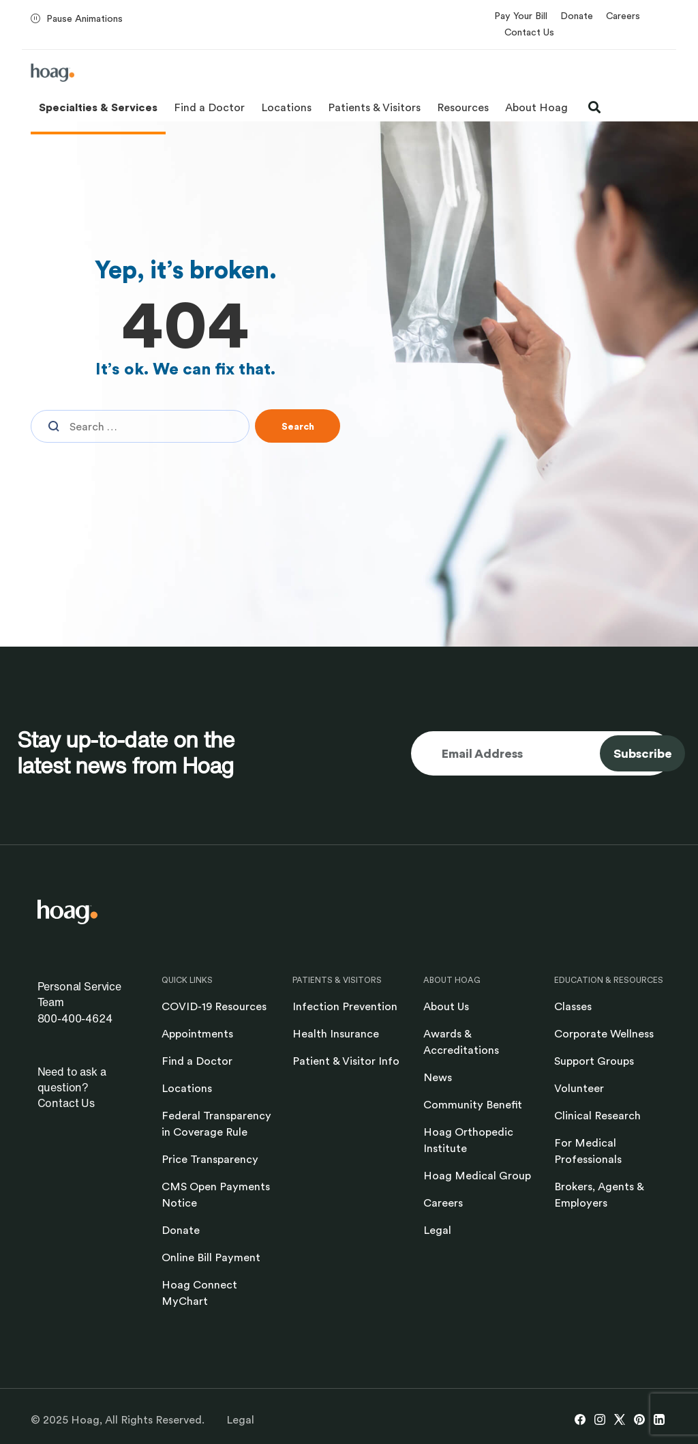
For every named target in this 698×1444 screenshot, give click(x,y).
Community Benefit (472, 1104)
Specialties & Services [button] (98, 107)
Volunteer (579, 1088)
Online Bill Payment (211, 1257)
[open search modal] (594, 107)
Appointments (197, 1033)
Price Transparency (210, 1159)
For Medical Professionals (588, 1151)
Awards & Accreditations (461, 1042)
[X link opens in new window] (619, 1419)
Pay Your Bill (520, 15)
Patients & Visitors (374, 107)
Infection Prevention (344, 1006)
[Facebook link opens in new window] (580, 1419)
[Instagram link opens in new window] (600, 1419)
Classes (573, 1006)
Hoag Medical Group (477, 1175)
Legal (437, 1230)
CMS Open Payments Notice (216, 1194)
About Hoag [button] (536, 107)
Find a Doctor (209, 107)
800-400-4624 (74, 1018)
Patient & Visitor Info (345, 1060)
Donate (576, 15)
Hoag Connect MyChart (199, 1293)
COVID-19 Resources (214, 1006)
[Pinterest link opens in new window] (639, 1419)
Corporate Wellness (604, 1033)
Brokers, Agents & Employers (599, 1194)
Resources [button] (463, 107)
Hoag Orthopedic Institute (468, 1140)
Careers (623, 15)
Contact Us (529, 32)
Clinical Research (597, 1115)
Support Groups (594, 1060)
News (437, 1077)
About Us (446, 1006)
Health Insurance (335, 1033)
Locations (286, 107)
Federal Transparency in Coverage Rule (216, 1123)
